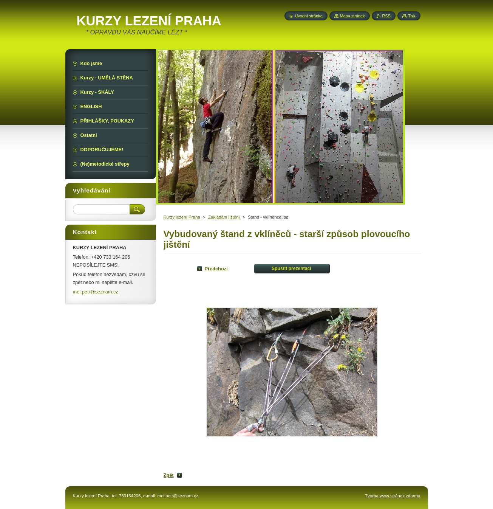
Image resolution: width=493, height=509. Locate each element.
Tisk (412, 16)
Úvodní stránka (309, 16)
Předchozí (216, 269)
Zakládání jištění (224, 217)
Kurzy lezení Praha (182, 217)
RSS (386, 16)
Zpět (169, 475)
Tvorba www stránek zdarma (392, 495)
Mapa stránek (352, 16)
